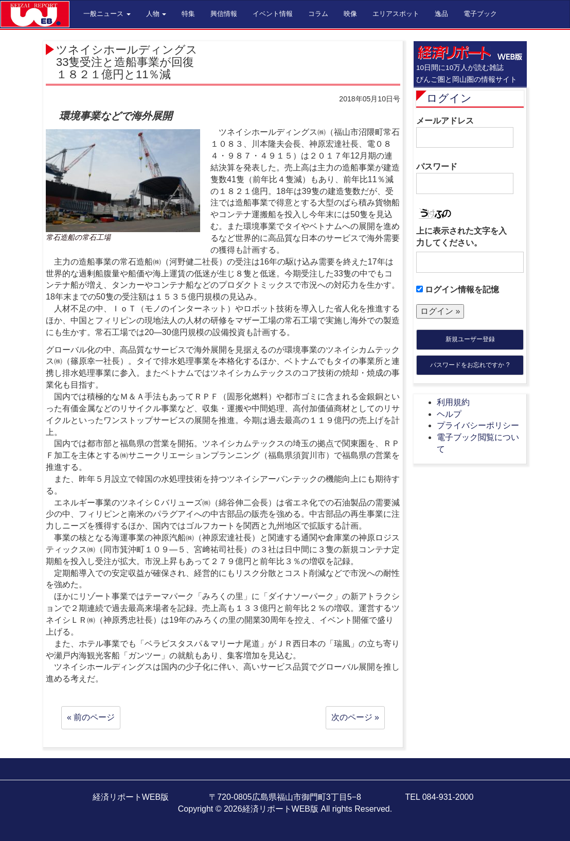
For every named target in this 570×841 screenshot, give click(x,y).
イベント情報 (273, 13)
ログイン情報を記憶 (457, 289)
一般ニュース (107, 13)
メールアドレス (464, 132)
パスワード (464, 178)
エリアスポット (395, 13)
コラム (318, 13)
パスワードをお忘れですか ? (469, 365)
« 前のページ (91, 717)
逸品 (441, 13)
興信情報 (223, 13)
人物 (156, 13)
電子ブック (480, 13)
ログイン (449, 98)
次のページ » (355, 717)
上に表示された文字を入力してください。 (461, 236)
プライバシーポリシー (478, 425)
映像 (350, 13)
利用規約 (453, 402)
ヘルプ (449, 414)
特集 (188, 13)
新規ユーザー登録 (470, 339)
